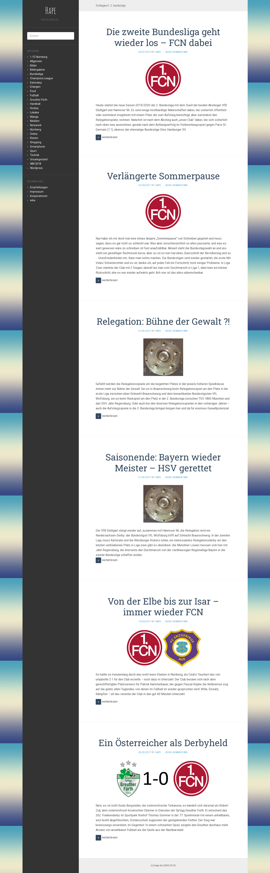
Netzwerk (35, 125)
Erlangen (35, 86)
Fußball (34, 95)
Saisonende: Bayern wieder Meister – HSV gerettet (163, 462)
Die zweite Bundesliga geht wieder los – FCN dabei (163, 37)
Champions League (41, 78)
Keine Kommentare (176, 52)
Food (33, 91)
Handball (35, 103)
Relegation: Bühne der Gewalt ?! (163, 321)
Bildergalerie (37, 69)
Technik (34, 155)
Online (34, 133)
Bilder (33, 65)
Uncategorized (38, 159)
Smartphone (37, 146)
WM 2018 (35, 163)
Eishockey (36, 82)
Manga (34, 116)
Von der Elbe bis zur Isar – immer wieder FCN (163, 606)
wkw (32, 200)
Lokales (34, 112)
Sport (33, 150)
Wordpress (36, 167)
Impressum (37, 191)
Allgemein (36, 61)
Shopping (35, 142)
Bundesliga (36, 73)
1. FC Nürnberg (38, 56)
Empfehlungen (39, 187)
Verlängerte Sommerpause (163, 176)
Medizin (34, 120)
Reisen (34, 137)
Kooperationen (38, 195)
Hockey (34, 108)
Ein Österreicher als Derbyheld (163, 743)
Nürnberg (35, 129)
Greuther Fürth (38, 99)
